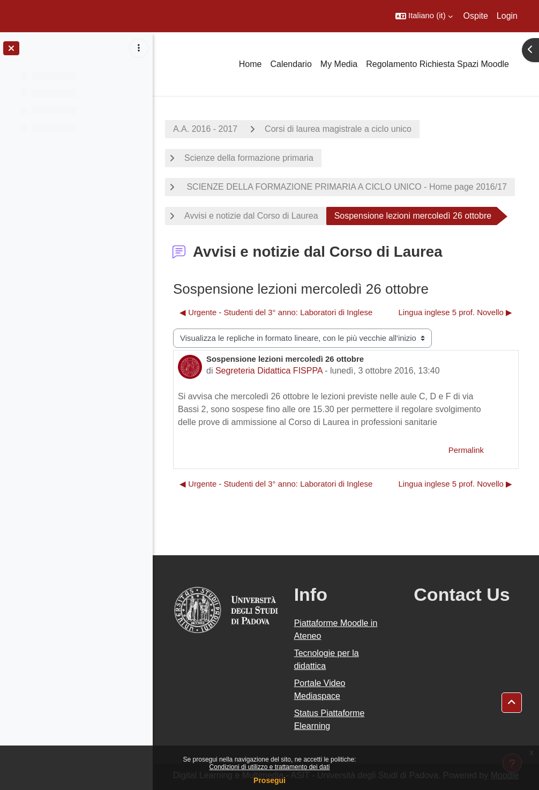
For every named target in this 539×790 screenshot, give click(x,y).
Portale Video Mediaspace (320, 689)
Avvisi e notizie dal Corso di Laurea (251, 215)
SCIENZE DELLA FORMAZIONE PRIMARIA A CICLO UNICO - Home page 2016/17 (345, 186)
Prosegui (269, 780)
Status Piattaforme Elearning (329, 720)
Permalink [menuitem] (466, 450)
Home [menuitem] (250, 64)
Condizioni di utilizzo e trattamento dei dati (269, 767)
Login (507, 15)
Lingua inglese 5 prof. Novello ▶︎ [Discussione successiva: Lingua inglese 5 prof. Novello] (455, 312)
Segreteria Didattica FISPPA (269, 370)
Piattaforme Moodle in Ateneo (336, 629)
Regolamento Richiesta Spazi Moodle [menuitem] (437, 64)
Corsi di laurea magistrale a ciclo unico (338, 128)
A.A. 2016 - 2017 (205, 128)
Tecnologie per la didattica (326, 659)
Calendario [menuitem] (290, 64)
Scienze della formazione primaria (248, 157)
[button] (424, 16)
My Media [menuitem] (338, 64)
